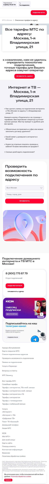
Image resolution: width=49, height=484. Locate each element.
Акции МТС (6, 428)
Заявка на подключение (12, 362)
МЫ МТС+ (6, 437)
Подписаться (13, 337)
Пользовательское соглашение (27, 465)
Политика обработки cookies (13, 456)
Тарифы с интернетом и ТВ (13, 394)
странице (5, 468)
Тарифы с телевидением (12, 401)
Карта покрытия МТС (10, 351)
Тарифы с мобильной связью (13, 404)
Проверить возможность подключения (18, 358)
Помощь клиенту (9, 446)
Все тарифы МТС (9, 381)
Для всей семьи (8, 440)
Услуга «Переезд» (9, 366)
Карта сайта (7, 443)
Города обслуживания (11, 348)
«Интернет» (7, 412)
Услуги (5, 409)
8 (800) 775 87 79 (9, 5)
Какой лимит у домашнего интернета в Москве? (21, 138)
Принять (8, 480)
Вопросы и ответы (9, 371)
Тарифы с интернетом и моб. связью (17, 391)
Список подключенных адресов (15, 354)
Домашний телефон (10, 425)
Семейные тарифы (9, 384)
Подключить (24, 117)
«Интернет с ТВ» (9, 415)
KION (4, 433)
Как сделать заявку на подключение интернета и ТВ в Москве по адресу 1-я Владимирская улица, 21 (24, 111)
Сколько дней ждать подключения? (19, 152)
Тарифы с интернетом (11, 397)
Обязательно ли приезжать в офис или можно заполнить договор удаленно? (23, 130)
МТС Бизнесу (7, 375)
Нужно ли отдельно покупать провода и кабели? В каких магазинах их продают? (21, 145)
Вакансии (6, 453)
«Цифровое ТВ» (8, 418)
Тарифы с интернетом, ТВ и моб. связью (18, 388)
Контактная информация (12, 450)
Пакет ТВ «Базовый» (10, 422)
